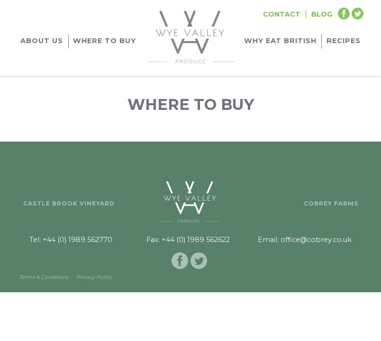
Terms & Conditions (43, 277)
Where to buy (104, 40)
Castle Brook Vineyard (69, 203)
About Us (41, 40)
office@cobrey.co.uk (316, 239)
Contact (281, 14)
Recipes (344, 40)
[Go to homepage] (191, 35)
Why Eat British (280, 40)
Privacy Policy (94, 277)
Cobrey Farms (331, 203)
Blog (321, 14)
